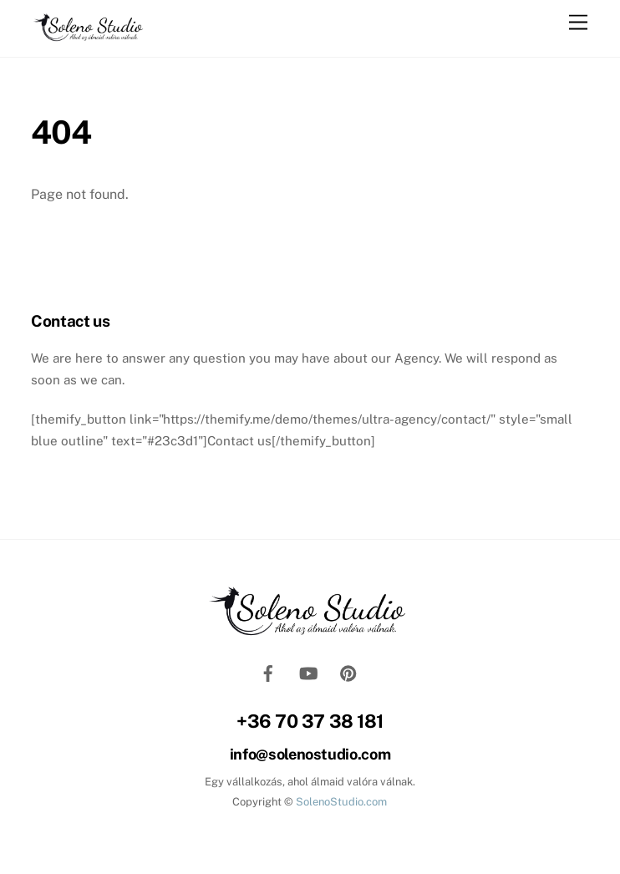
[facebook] (268, 671)
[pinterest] (348, 671)
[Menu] (578, 23)
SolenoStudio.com (340, 801)
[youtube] (308, 671)
